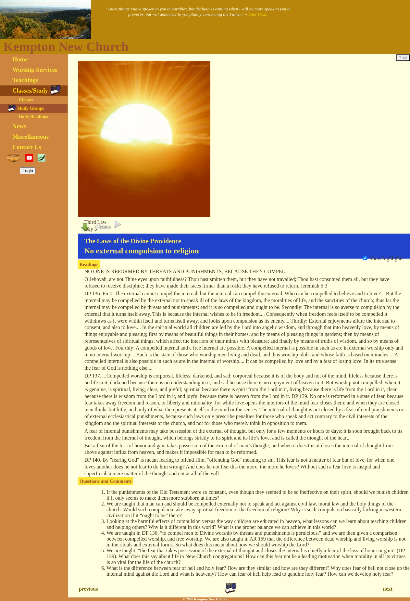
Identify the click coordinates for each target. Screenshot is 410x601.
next (387, 589)
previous (88, 589)
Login (27, 170)
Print (403, 57)
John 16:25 (257, 14)
